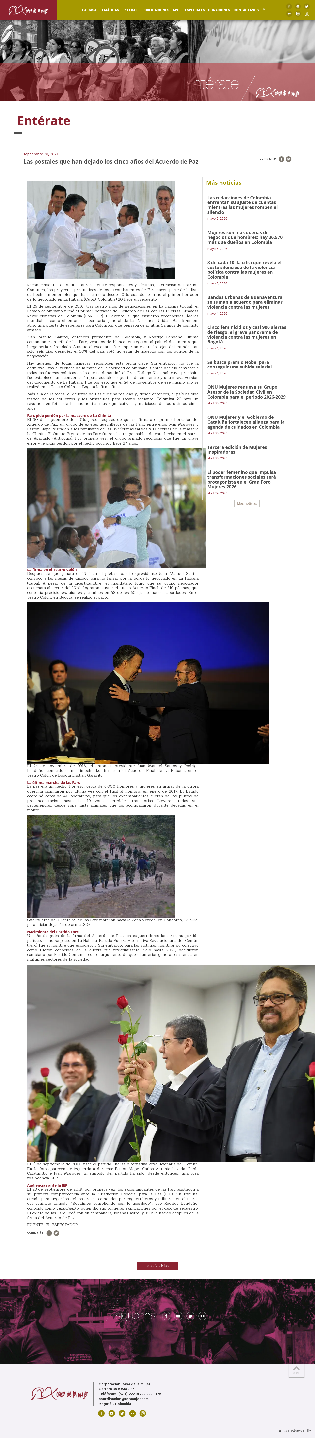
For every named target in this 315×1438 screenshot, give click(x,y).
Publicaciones (153, 10)
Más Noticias (157, 1266)
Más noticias (247, 503)
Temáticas (106, 10)
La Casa (86, 10)
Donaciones (216, 10)
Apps (174, 10)
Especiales (192, 10)
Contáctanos (243, 10)
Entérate (127, 10)
